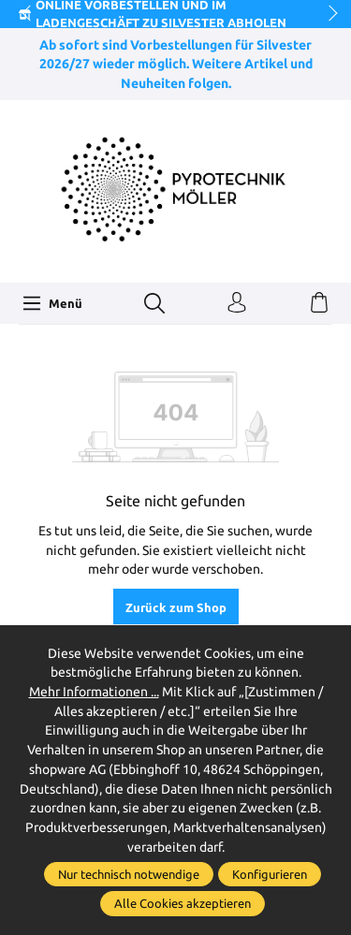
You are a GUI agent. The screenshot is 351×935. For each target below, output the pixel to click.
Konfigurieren (269, 874)
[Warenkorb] (319, 303)
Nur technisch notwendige (128, 874)
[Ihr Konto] (237, 303)
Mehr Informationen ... (94, 691)
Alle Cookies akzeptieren (182, 903)
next (327, 14)
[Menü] (52, 303)
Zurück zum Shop (176, 607)
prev (28, 14)
